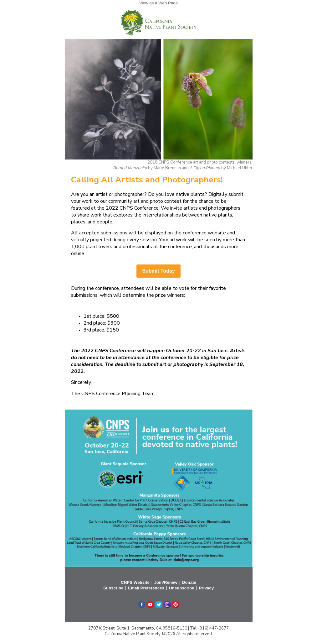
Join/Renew (165, 582)
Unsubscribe (181, 588)
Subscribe (113, 588)
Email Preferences (146, 588)
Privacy (206, 588)
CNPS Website (135, 582)
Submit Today (158, 271)
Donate (189, 582)
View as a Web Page (158, 3)
